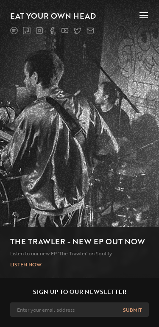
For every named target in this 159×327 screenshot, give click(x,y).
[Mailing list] (90, 30)
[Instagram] (39, 30)
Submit (132, 309)
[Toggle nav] (144, 15)
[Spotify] (14, 30)
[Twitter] (77, 30)
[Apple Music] (27, 30)
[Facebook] (52, 30)
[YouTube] (65, 30)
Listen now (26, 264)
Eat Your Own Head (53, 15)
